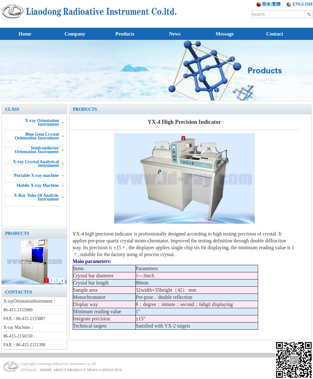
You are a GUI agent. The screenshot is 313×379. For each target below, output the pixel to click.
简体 (266, 4)
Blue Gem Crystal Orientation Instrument (37, 136)
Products (124, 33)
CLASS (12, 109)
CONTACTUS (18, 292)
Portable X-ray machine (36, 175)
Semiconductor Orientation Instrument (37, 150)
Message (225, 33)
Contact (274, 33)
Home (25, 33)
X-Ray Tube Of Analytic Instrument (36, 197)
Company (75, 33)
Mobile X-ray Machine (37, 185)
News (174, 33)
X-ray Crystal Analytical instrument (36, 163)
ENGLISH (303, 4)
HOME (46, 370)
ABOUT (59, 370)
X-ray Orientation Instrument (42, 122)
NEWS (92, 370)
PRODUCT (76, 370)
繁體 (276, 4)
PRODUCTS (17, 233)
